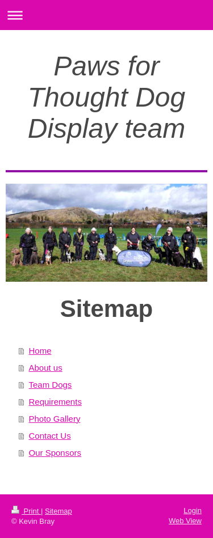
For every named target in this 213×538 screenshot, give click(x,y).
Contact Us (50, 435)
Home (40, 350)
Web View (185, 520)
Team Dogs (50, 384)
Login (192, 510)
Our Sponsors (55, 452)
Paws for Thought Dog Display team (107, 97)
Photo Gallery (55, 418)
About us (45, 367)
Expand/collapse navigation (106, 15)
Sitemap (58, 511)
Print (26, 511)
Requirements (55, 401)
